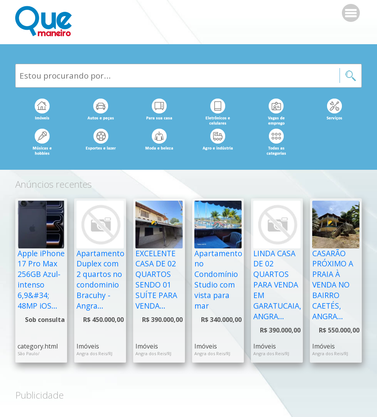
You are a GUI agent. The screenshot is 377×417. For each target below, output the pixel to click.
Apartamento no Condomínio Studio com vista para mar (218, 279)
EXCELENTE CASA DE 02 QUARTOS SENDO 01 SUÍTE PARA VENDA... (156, 279)
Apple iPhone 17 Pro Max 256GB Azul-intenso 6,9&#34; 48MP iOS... (41, 279)
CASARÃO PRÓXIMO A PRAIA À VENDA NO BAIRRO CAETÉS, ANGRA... (332, 285)
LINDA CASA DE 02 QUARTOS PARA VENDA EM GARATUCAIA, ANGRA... (277, 285)
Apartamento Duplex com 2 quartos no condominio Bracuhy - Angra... (100, 279)
